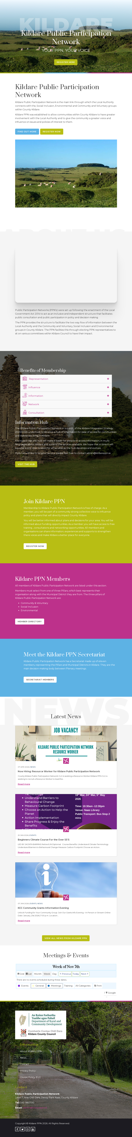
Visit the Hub (26, 464)
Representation (35, 378)
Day (54, 974)
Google (110, 993)
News (33, 767)
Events (33, 835)
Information (32, 395)
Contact (24, 1064)
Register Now (52, 131)
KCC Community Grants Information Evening (43, 908)
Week (47, 974)
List (29, 974)
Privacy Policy (28, 1070)
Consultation (33, 412)
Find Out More (27, 131)
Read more (24, 784)
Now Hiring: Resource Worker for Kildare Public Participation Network (59, 771)
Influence (31, 387)
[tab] (66, 379)
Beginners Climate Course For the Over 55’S (43, 839)
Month (37, 974)
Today (76, 974)
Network (30, 404)
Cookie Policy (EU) (30, 1077)
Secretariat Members (40, 679)
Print (98, 986)
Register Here (66, 62)
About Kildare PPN (31, 1051)
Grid (20, 974)
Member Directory (30, 621)
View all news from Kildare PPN (66, 938)
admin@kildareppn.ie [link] (35, 1107)
